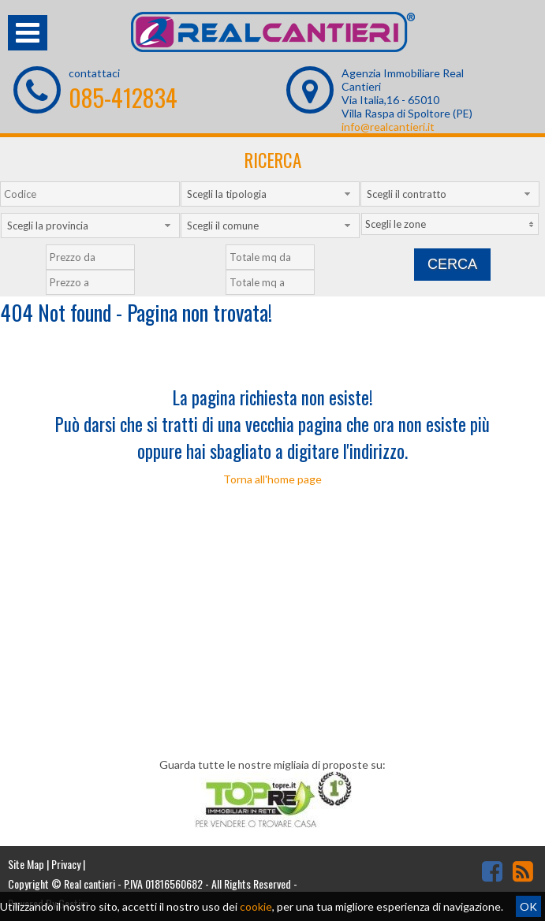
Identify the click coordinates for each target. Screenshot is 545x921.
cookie (256, 906)
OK (528, 906)
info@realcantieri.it (388, 126)
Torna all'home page (272, 479)
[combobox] (270, 194)
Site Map (26, 864)
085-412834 (123, 97)
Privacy (65, 864)
